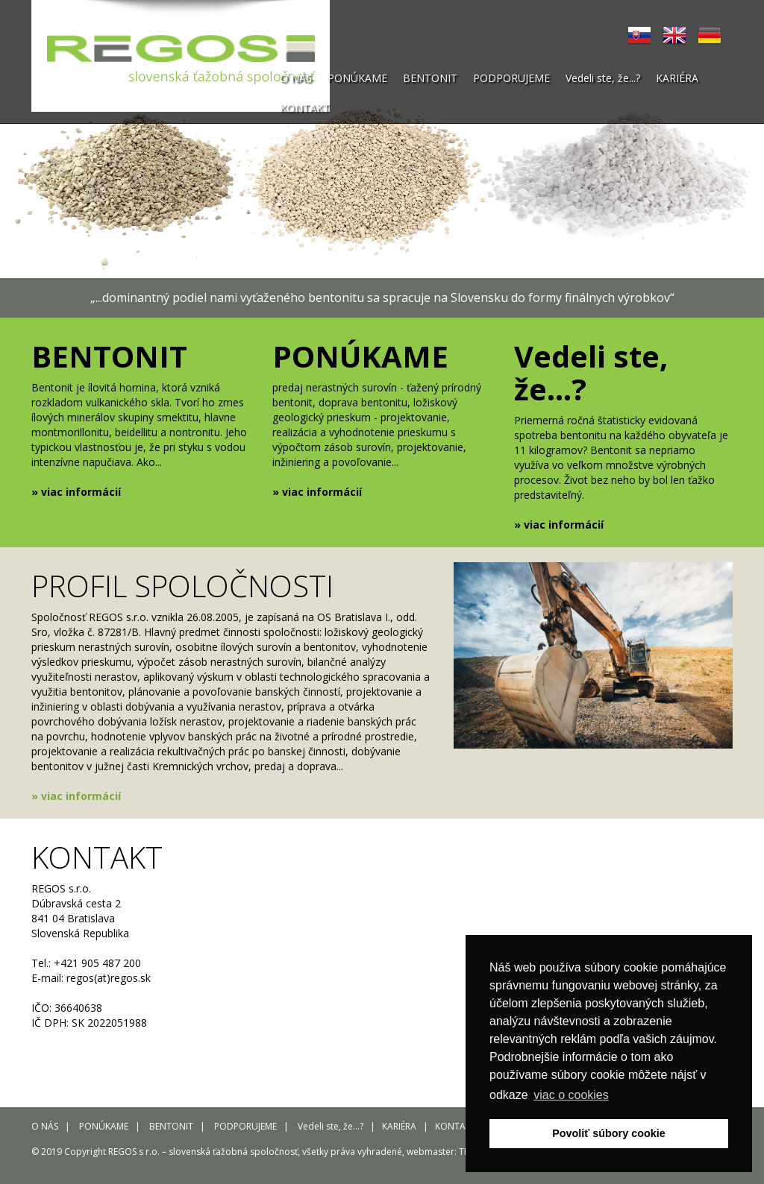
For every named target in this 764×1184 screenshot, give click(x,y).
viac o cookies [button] (571, 1095)
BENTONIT (430, 78)
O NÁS (296, 78)
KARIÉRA (677, 78)
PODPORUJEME (511, 78)
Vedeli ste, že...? (603, 78)
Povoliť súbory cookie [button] (609, 1133)
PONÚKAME (357, 78)
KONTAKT (305, 108)
